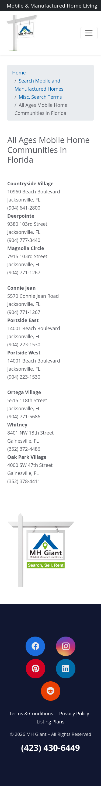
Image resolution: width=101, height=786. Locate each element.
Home (19, 72)
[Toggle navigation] (89, 33)
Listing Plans (50, 721)
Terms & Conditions (31, 713)
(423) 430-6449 (50, 747)
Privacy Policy (74, 713)
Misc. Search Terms (40, 97)
